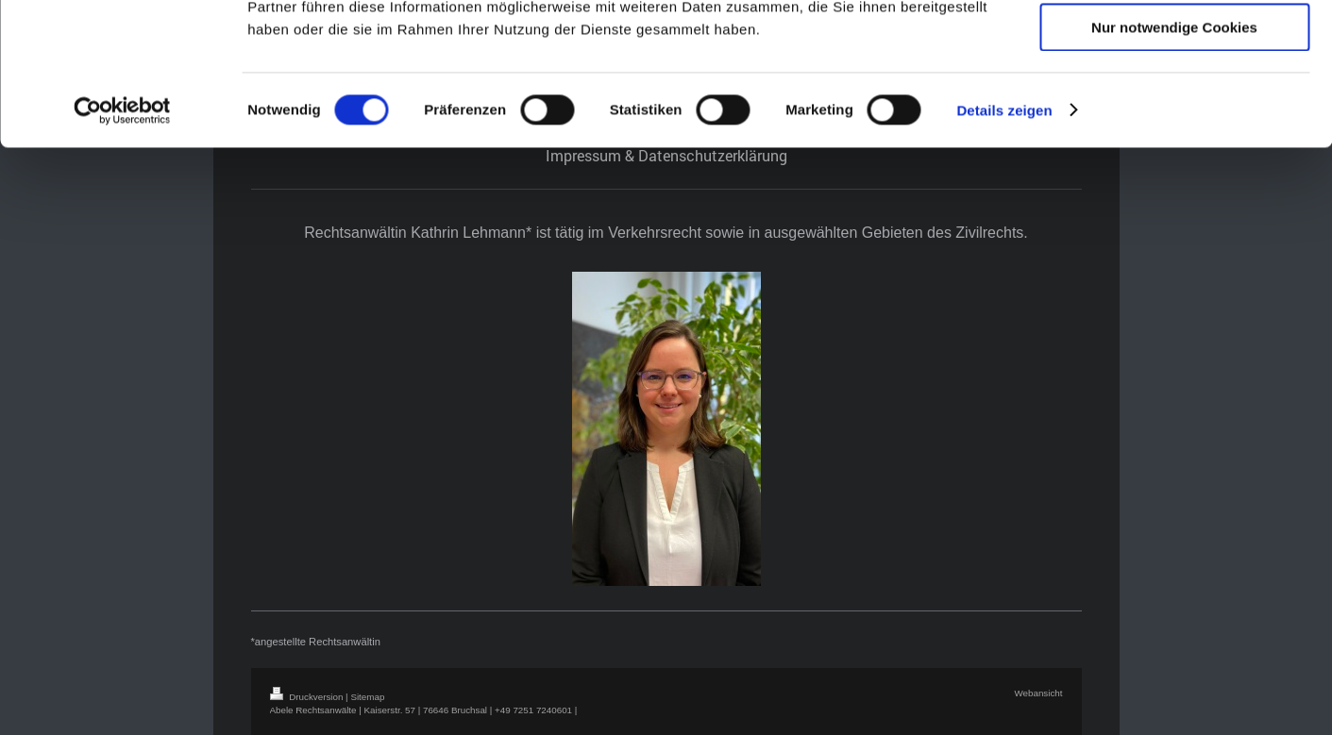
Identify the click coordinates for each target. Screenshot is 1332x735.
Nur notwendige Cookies (1174, 157)
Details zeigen (1004, 240)
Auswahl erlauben (1174, 102)
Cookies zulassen (1174, 47)
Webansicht (1038, 693)
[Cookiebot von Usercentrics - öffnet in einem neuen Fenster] (122, 240)
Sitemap (367, 697)
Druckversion (308, 697)
